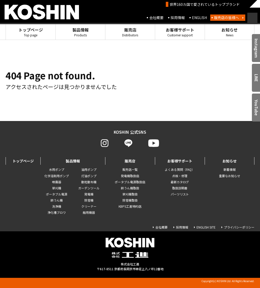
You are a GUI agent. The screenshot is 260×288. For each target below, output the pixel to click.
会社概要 (156, 17)
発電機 (88, 194)
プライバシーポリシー (239, 227)
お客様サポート (180, 32)
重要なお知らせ (229, 176)
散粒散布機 (88, 182)
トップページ (31, 32)
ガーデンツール (89, 188)
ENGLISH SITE (206, 227)
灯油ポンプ (88, 176)
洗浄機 (56, 206)
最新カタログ (180, 182)
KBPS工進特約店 (130, 206)
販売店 (130, 32)
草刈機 (56, 188)
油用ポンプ (88, 169)
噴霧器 (56, 182)
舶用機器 (89, 212)
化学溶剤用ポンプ (56, 176)
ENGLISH (199, 17)
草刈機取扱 (130, 194)
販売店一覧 (130, 169)
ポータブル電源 (56, 194)
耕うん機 (57, 200)
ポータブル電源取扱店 (130, 182)
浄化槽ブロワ (56, 212)
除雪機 (88, 200)
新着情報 (229, 169)
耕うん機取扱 (130, 188)
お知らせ (229, 32)
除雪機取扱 (130, 200)
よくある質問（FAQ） (179, 169)
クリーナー (88, 206)
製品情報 (80, 32)
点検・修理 (179, 176)
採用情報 (178, 17)
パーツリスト (180, 194)
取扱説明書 (179, 188)
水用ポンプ (56, 169)
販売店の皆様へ (226, 17)
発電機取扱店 (130, 176)
